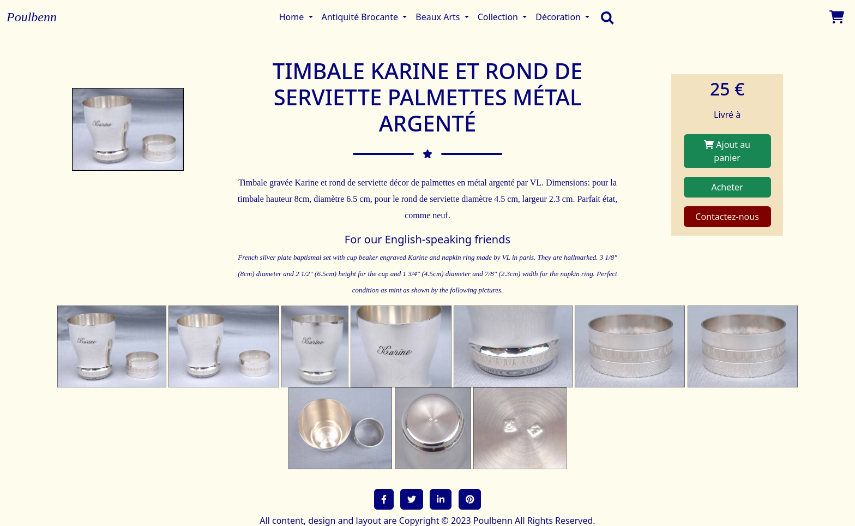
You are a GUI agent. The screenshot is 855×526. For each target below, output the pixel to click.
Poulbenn (32, 17)
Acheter (727, 187)
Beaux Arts (439, 17)
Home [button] (292, 17)
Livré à (727, 115)
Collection (499, 17)
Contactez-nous (727, 217)
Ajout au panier (727, 151)
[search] (605, 17)
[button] (384, 499)
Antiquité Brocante (361, 17)
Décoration (559, 17)
